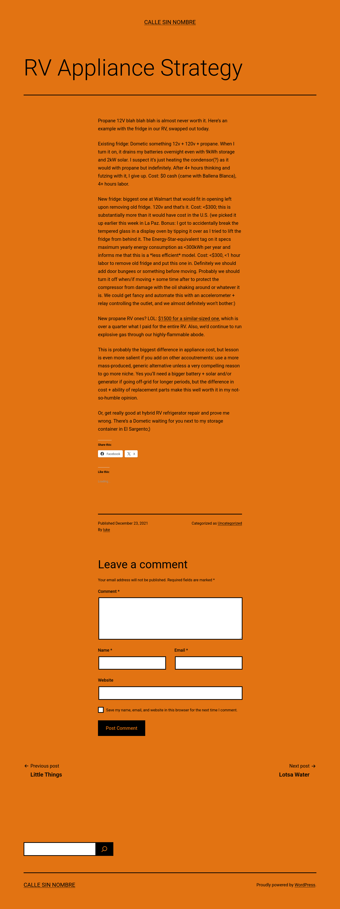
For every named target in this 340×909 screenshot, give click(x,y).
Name (105, 650)
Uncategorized (230, 523)
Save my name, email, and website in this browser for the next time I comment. (172, 710)
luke (106, 529)
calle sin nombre (170, 22)
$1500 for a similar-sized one (188, 318)
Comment (108, 591)
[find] (104, 849)
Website (105, 680)
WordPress (305, 884)
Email (181, 650)
